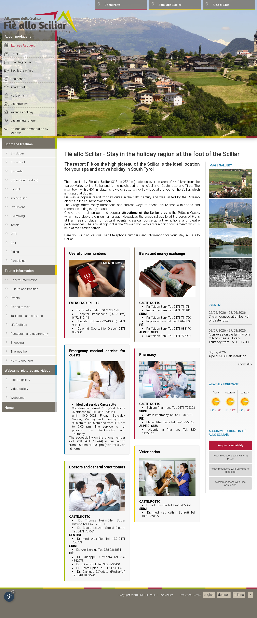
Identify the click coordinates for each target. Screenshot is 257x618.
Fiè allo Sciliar (99, 538)
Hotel (14, 410)
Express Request (23, 402)
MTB (14, 590)
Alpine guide (19, 554)
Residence (18, 435)
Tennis (15, 581)
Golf (13, 599)
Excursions (18, 563)
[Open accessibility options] (9, 597)
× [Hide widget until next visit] (13, 592)
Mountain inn (19, 460)
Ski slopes (18, 510)
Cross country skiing (24, 536)
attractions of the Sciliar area (144, 569)
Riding (15, 608)
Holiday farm (19, 452)
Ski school (18, 518)
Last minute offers (23, 477)
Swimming (18, 572)
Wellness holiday (22, 468)
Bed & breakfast (22, 427)
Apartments (19, 443)
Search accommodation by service (29, 487)
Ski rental (17, 527)
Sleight (15, 545)
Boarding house (21, 418)
